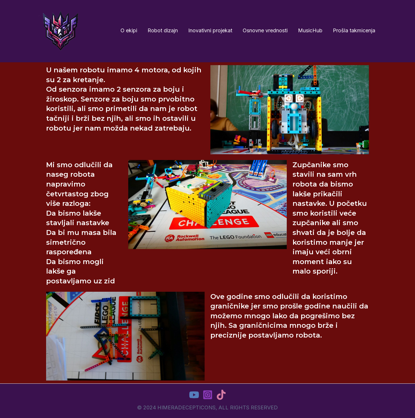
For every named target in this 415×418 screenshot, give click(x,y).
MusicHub (310, 30)
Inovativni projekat (210, 30)
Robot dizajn (163, 30)
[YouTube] (194, 395)
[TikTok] (221, 395)
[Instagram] (208, 395)
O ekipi (128, 30)
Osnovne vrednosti (265, 30)
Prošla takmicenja (354, 30)
